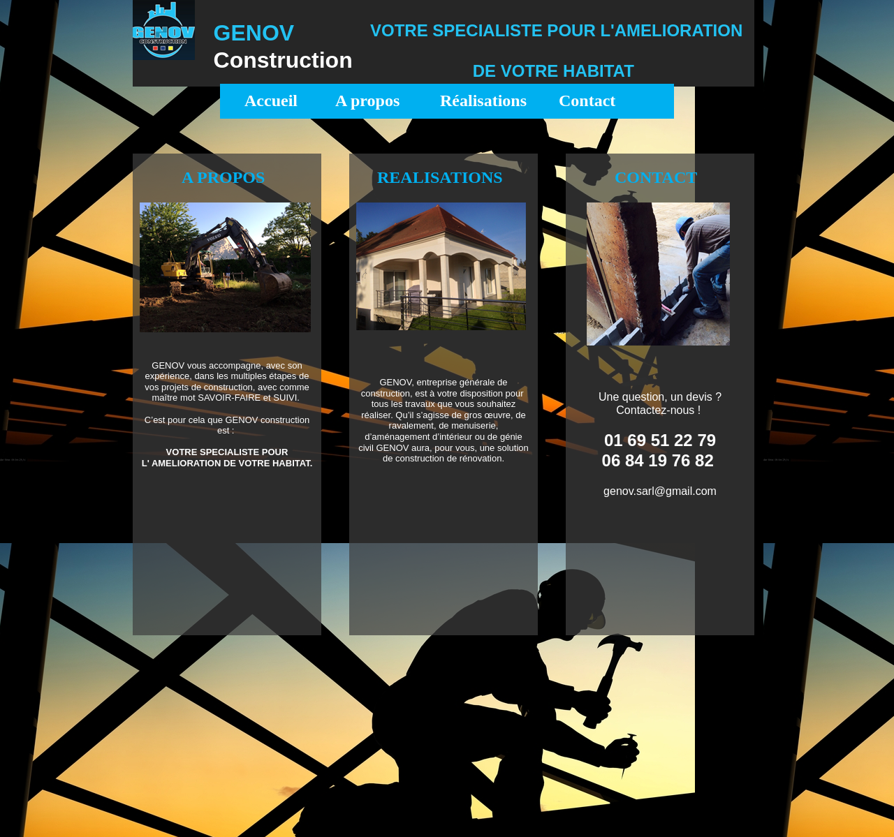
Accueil (271, 100)
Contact (587, 100)
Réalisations (483, 100)
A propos (367, 100)
